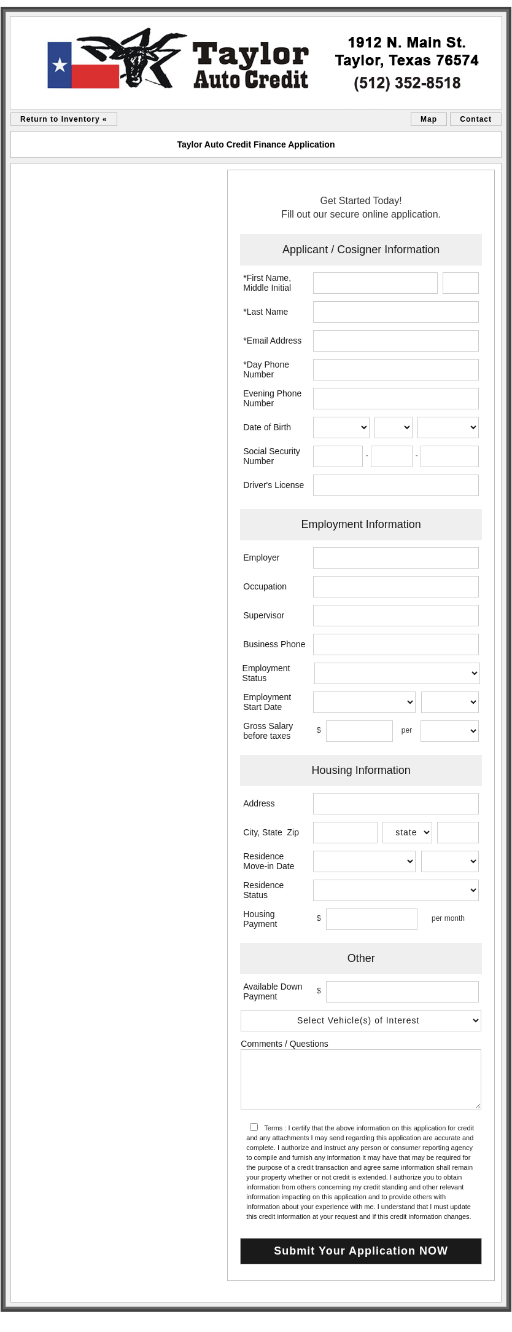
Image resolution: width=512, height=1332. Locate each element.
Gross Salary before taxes (268, 731)
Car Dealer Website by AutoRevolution (459, 1320)
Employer (261, 557)
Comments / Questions (284, 1044)
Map (429, 119)
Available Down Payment (272, 991)
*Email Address (272, 340)
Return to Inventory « (63, 119)
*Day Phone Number (266, 369)
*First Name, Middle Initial (267, 283)
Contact (476, 119)
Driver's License (273, 485)
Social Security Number (271, 456)
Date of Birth (267, 427)
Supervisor (263, 615)
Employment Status (266, 673)
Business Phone (274, 644)
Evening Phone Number (272, 398)
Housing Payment (260, 919)
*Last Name (265, 312)
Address (258, 803)
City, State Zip (271, 832)
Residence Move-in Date (268, 861)
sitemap (15, 1320)
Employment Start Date (267, 702)
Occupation (265, 586)
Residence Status (263, 890)
